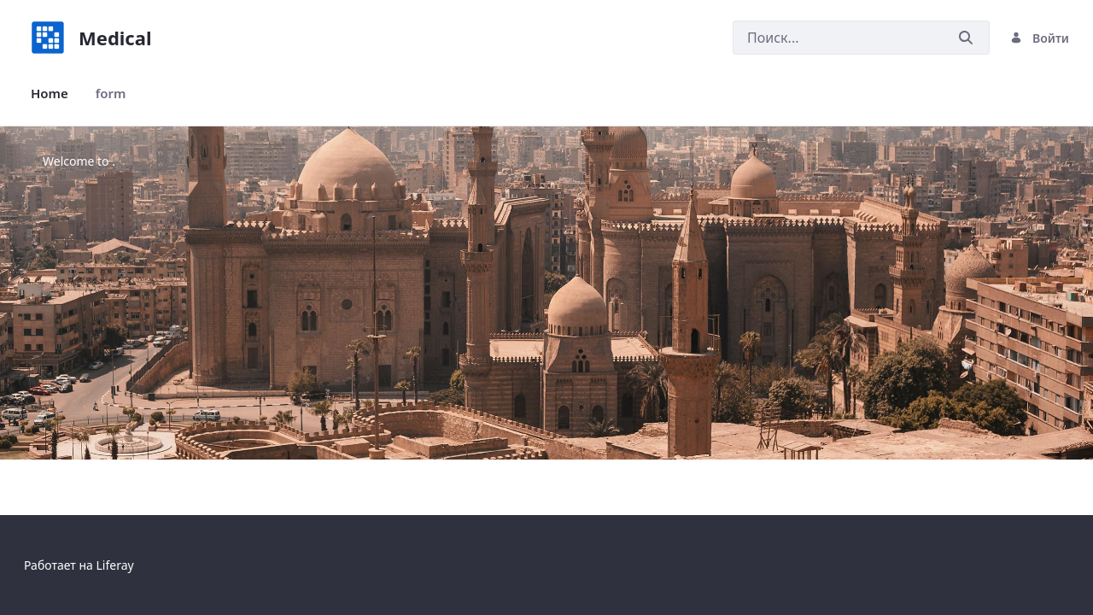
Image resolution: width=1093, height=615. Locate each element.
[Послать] (966, 38)
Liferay (114, 565)
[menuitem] (49, 93)
